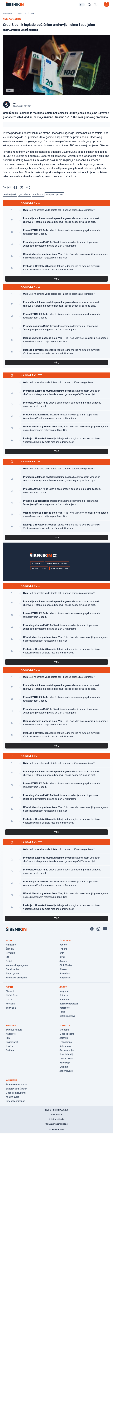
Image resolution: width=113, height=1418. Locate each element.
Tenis (62, 1012)
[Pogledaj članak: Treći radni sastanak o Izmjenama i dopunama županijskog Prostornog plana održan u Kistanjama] (56, 244)
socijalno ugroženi (54, 194)
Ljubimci (63, 1066)
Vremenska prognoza (17, 965)
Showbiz (10, 991)
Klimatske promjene (16, 977)
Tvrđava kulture (14, 1029)
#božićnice (38, 194)
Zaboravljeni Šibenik (16, 1088)
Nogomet (64, 991)
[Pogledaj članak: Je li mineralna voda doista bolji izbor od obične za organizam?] (56, 210)
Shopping (64, 1029)
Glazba (9, 999)
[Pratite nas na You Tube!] (105, 929)
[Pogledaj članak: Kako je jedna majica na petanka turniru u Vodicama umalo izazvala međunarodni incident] (56, 268)
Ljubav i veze (66, 1058)
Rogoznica (64, 977)
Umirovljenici (10, 194)
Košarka (63, 995)
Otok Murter (65, 965)
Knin (61, 953)
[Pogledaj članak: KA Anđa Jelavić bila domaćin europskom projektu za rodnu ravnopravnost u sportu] (56, 232)
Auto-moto (65, 1046)
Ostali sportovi (67, 1016)
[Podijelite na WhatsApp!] (28, 187)
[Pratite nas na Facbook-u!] (92, 929)
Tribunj (63, 948)
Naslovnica (7, 14)
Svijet (9, 961)
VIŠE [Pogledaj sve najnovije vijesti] (56, 279)
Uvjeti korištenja (56, 1119)
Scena (9, 987)
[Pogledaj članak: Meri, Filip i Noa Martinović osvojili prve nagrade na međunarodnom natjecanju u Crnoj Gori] (56, 256)
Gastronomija (66, 1050)
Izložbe (9, 1046)
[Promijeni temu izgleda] (82, 4)
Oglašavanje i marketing (56, 1124)
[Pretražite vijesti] (89, 4)
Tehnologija (65, 1042)
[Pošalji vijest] (96, 4)
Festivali (10, 1003)
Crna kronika (12, 969)
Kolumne (11, 1080)
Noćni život (12, 995)
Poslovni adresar (59, 568)
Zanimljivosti (66, 1070)
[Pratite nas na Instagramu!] (98, 929)
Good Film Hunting (15, 1092)
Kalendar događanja (57, 563)
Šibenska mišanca (15, 1101)
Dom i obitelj (66, 1054)
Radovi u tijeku (39, 568)
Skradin (63, 961)
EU (7, 957)
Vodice (63, 944)
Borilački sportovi (68, 1003)
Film (8, 1038)
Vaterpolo (64, 1007)
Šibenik (31, 14)
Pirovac (63, 969)
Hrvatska (10, 953)
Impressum (56, 1114)
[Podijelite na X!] (22, 187)
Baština (10, 1050)
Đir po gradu (12, 973)
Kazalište (11, 1033)
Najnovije (11, 944)
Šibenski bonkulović (16, 1084)
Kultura (11, 1025)
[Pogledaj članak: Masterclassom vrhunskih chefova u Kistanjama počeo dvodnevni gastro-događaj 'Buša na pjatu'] (56, 220)
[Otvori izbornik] (106, 4)
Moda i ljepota (66, 1033)
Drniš (62, 957)
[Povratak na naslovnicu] (42, 4)
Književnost (12, 1042)
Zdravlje (63, 1038)
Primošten (64, 973)
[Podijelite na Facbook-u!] (15, 187)
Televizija (11, 1007)
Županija (65, 940)
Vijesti (20, 14)
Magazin (64, 1025)
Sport (63, 987)
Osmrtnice (37, 563)
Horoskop (64, 1062)
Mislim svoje (12, 1097)
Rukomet (64, 999)
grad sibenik (24, 194)
